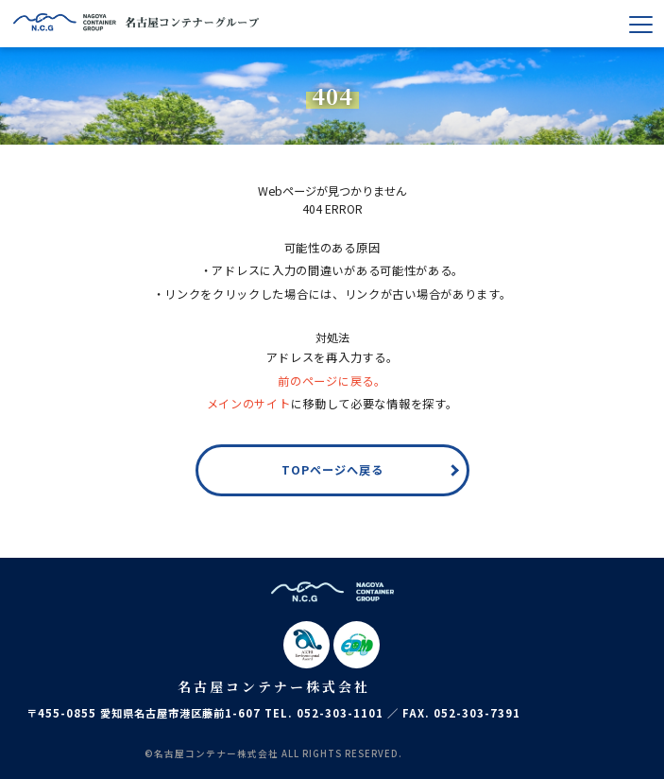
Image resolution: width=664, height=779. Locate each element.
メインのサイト (249, 403)
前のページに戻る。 (331, 381)
